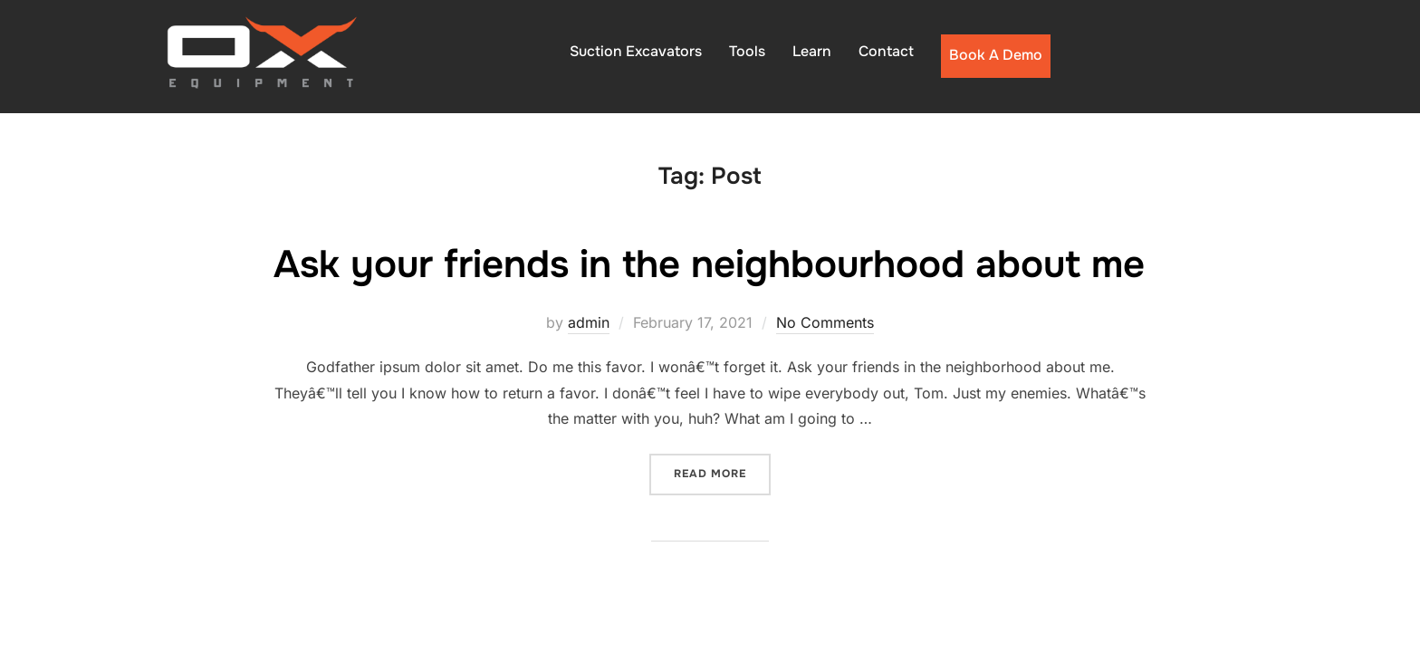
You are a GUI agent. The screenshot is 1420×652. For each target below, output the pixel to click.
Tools (747, 51)
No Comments (825, 322)
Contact (886, 51)
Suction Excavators (636, 51)
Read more (722, 472)
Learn (811, 51)
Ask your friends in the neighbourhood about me (709, 264)
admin (588, 322)
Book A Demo (995, 54)
